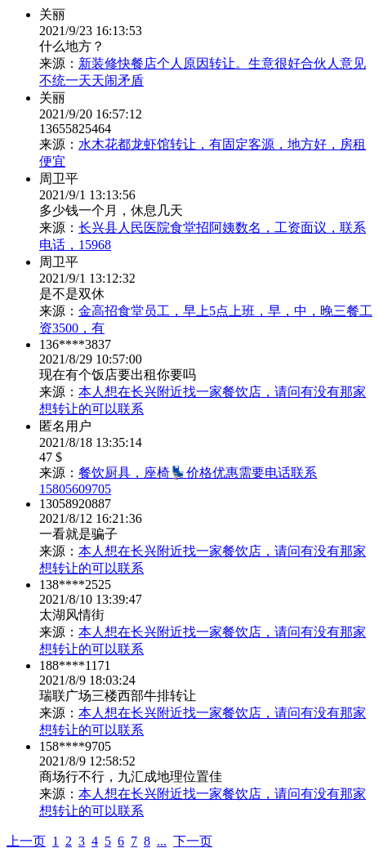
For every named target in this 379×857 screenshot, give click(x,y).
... (162, 841)
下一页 (192, 841)
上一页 (26, 841)
